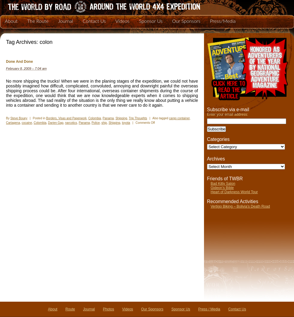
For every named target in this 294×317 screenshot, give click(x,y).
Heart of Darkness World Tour (234, 192)
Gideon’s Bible (222, 188)
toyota (126, 122)
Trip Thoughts (138, 118)
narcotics (71, 122)
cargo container (179, 118)
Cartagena (13, 122)
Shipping (121, 118)
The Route (37, 21)
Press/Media (223, 21)
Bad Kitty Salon (223, 183)
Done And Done (19, 61)
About (11, 21)
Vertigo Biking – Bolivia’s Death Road (240, 206)
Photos (108, 309)
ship (104, 122)
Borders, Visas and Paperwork (66, 118)
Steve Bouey (18, 118)
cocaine (27, 122)
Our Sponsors (186, 21)
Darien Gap (55, 122)
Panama (108, 118)
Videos (122, 21)
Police (96, 122)
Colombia (94, 118)
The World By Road (94, 6)
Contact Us (94, 21)
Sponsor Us (150, 21)
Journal (65, 21)
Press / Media (209, 309)
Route (70, 309)
